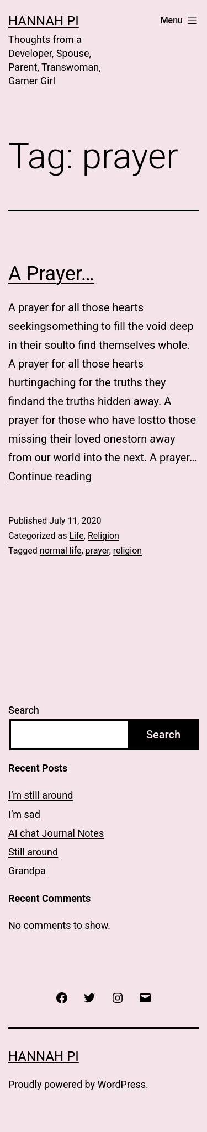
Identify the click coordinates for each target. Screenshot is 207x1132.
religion (127, 550)
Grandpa (27, 870)
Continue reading (50, 476)
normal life (61, 550)
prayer (97, 550)
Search (23, 710)
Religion (103, 535)
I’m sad (24, 814)
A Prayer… (51, 273)
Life (76, 535)
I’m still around (40, 795)
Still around (33, 852)
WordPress (122, 1084)
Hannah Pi (43, 21)
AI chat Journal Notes (56, 833)
